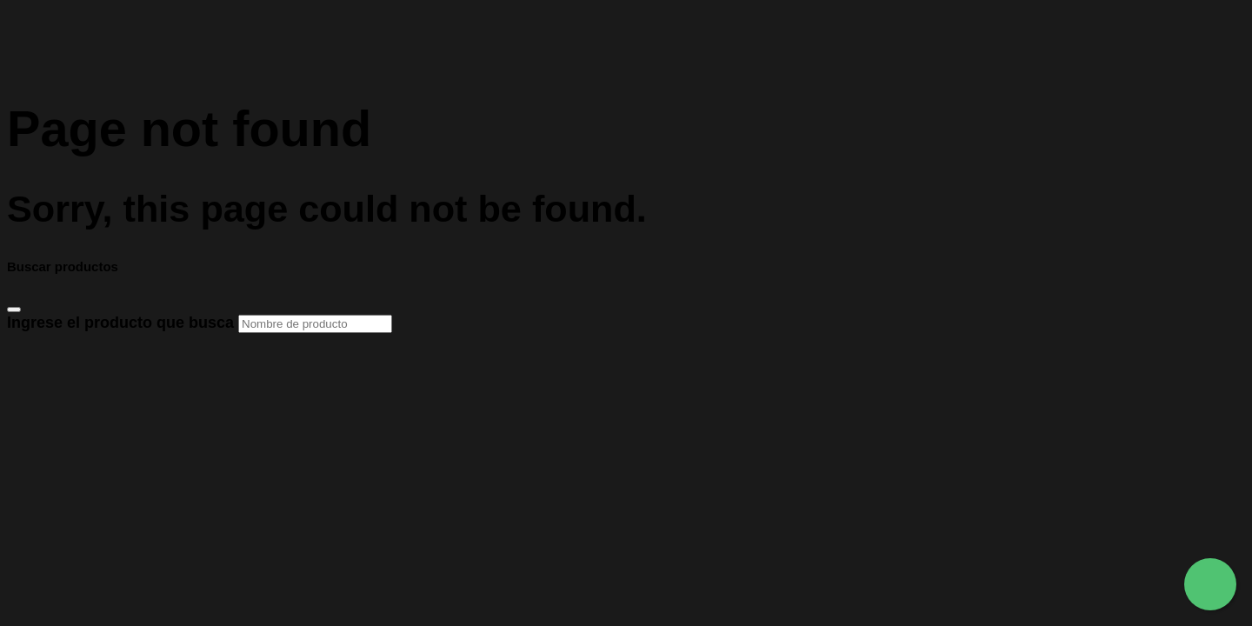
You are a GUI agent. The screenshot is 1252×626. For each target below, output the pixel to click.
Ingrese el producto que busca (199, 322)
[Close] (14, 309)
